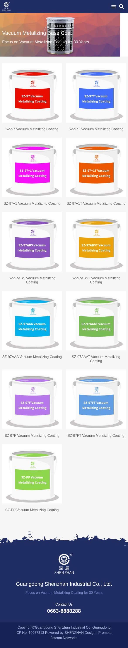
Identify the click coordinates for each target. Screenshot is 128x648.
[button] (113, 6)
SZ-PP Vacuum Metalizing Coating (32, 510)
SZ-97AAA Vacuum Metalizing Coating (32, 357)
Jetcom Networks (64, 638)
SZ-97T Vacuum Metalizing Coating (96, 129)
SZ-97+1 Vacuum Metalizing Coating (32, 203)
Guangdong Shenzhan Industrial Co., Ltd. (64, 584)
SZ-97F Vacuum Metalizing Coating (32, 435)
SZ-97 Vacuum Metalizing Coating (32, 129)
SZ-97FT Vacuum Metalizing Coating (96, 435)
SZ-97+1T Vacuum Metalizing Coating (96, 203)
